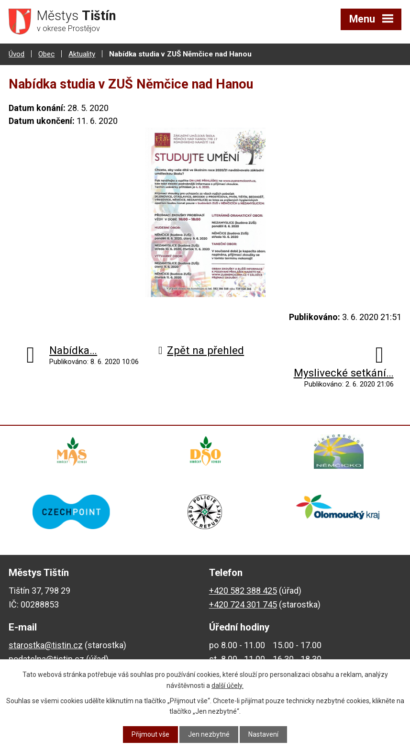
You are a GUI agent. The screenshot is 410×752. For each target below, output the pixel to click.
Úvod (16, 54)
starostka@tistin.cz (46, 645)
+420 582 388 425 (243, 591)
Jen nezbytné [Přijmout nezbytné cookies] (209, 734)
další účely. (227, 685)
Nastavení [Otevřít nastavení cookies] (263, 734)
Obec (46, 54)
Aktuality (81, 54)
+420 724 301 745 (243, 604)
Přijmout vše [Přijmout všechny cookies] (150, 734)
